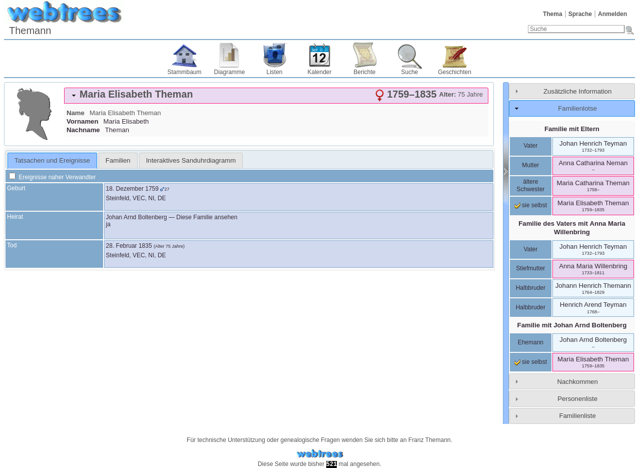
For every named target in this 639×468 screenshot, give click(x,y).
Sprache (580, 14)
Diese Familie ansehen (206, 217)
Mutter (530, 165)
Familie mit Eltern (571, 129)
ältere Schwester (530, 185)
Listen (274, 72)
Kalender (319, 72)
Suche (409, 72)
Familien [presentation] (118, 160)
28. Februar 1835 (129, 245)
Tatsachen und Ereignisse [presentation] (52, 160)
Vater (530, 145)
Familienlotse (577, 108)
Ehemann (530, 342)
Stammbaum (184, 72)
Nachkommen (577, 381)
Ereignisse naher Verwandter (52, 177)
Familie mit (572, 325)
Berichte (364, 72)
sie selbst (530, 205)
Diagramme (229, 72)
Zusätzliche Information (577, 91)
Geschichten (454, 72)
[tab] (276, 96)
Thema (552, 14)
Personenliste (577, 398)
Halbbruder (530, 287)
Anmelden (612, 14)
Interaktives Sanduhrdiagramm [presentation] (191, 160)
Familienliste (577, 415)
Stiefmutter (530, 268)
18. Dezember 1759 (132, 188)
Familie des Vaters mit (571, 228)
